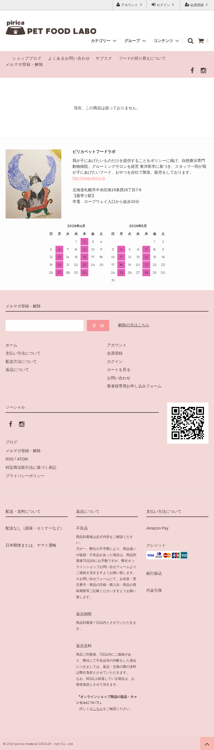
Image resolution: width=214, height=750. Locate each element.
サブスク (104, 58)
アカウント (130, 4)
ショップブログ (27, 58)
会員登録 (197, 4)
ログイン (163, 4)
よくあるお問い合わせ (69, 58)
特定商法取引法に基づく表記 (31, 466)
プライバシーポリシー (25, 475)
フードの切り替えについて (143, 58)
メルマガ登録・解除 (24, 64)
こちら (98, 708)
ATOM (22, 458)
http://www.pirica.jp (88, 178)
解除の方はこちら (133, 325)
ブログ (11, 442)
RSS (10, 458)
